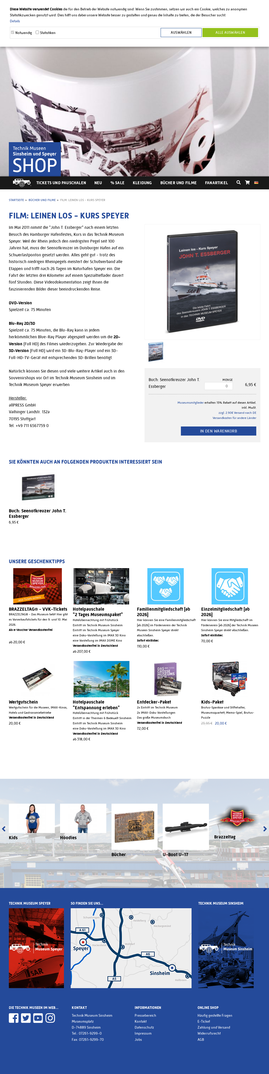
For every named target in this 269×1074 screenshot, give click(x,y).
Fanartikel (216, 182)
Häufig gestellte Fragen (215, 1015)
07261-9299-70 (91, 1039)
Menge (227, 379)
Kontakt (141, 1021)
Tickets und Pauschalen (61, 182)
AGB (201, 1039)
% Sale (117, 182)
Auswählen (182, 33)
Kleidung (142, 182)
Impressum (143, 1033)
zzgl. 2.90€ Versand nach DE (237, 413)
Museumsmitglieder (191, 402)
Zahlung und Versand (214, 1027)
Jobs (138, 1039)
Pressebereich (145, 1015)
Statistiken (48, 33)
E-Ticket (204, 1021)
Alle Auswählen (230, 33)
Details (15, 21)
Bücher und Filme (178, 182)
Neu (98, 182)
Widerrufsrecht (209, 1033)
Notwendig (23, 33)
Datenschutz (144, 1027)
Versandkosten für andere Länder (234, 418)
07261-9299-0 (90, 1033)
